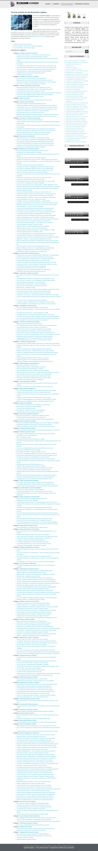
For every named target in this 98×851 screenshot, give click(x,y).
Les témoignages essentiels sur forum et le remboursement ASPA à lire (34, 688)
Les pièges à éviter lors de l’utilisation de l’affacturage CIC (31, 540)
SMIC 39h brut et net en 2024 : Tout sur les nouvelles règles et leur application (36, 794)
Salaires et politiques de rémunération (29, 733)
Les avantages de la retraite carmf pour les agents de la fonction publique (35, 689)
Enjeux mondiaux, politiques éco (28, 388)
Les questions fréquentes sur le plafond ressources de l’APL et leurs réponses (36, 459)
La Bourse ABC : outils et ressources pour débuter (29, 668)
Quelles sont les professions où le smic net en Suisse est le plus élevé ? (34, 177)
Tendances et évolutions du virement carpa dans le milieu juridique (33, 603)
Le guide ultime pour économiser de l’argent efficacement (31, 73)
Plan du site (71, 846)
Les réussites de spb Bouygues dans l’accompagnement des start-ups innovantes (37, 502)
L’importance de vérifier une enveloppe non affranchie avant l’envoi (33, 805)
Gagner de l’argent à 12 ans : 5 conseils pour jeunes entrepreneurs (33, 359)
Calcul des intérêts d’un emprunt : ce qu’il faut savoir (29, 224)
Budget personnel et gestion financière (29, 148)
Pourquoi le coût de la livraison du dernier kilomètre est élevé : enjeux (34, 397)
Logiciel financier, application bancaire (29, 569)
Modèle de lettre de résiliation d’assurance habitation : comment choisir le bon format (38, 114)
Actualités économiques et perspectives (30, 85)
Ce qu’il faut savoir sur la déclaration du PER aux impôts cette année (33, 469)
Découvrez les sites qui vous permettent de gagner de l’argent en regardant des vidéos (38, 289)
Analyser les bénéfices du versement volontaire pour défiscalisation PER (34, 468)
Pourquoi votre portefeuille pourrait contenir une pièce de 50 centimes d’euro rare (36, 661)
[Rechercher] (87, 51)
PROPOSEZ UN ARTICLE (82, 4)
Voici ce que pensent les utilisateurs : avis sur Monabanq (31, 282)
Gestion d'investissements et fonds (28, 525)
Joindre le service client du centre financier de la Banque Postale (32, 814)
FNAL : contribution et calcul (24, 437)
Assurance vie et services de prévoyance (30, 118)
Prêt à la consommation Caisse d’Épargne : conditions (30, 368)
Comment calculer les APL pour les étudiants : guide (29, 231)
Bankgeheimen (31, 36)
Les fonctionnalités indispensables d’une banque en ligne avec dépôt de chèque (36, 587)
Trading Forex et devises (26, 826)
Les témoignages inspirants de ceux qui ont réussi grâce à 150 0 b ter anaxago (36, 817)
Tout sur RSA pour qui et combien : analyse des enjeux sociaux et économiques (36, 390)
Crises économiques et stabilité (27, 381)
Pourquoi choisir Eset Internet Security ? (26, 408)
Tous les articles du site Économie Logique (24, 47)
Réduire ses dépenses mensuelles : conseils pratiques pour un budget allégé (35, 248)
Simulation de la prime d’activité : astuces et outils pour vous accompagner (35, 680)
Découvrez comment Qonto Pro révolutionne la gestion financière (33, 588)
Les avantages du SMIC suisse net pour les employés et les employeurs (34, 767)
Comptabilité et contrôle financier (28, 305)
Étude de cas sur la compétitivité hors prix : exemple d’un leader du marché (35, 401)
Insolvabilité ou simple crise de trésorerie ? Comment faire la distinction (34, 424)
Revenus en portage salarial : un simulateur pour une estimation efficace (34, 799)
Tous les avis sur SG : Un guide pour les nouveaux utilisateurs (32, 300)
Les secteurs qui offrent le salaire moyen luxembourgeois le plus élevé (34, 740)
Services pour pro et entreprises (28, 801)
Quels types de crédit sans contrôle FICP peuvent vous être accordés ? (34, 377)
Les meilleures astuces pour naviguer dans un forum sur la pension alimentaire (36, 641)
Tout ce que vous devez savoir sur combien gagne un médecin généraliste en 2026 (37, 184)
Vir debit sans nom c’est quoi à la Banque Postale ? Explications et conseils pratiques (38, 255)
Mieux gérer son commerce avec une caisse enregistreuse (31, 410)
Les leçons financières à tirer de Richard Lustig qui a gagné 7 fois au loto (35, 170)
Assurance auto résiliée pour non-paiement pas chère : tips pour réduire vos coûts (37, 109)
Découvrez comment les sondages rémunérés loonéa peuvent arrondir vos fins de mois (38, 653)
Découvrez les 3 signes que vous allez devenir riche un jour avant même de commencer (38, 334)
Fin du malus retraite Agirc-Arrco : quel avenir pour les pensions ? (33, 697)
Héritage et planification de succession (29, 547)
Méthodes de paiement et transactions (29, 601)
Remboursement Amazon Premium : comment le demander (31, 284)
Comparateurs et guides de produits (29, 273)
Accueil (47, 4)
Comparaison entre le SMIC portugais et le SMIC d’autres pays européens (35, 94)
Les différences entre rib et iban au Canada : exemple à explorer (32, 608)
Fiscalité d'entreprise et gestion (27, 428)
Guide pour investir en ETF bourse (25, 837)
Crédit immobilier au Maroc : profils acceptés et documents (31, 367)
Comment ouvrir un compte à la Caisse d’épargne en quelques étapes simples (36, 280)
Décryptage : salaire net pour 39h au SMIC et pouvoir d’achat (32, 765)
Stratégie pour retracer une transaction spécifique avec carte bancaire (34, 269)
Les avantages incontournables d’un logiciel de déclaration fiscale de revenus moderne (38, 592)
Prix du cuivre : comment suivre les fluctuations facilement (31, 83)
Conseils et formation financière (28, 341)
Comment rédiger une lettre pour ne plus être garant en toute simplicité (34, 374)
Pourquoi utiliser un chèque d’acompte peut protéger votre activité (33, 615)
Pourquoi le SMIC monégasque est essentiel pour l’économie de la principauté (36, 792)
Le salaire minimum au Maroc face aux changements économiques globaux (35, 754)
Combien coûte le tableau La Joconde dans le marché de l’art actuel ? (34, 55)
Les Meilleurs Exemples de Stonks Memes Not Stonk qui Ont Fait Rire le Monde (36, 82)
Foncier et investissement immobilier (29, 480)
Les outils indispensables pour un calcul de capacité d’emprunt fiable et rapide (36, 233)
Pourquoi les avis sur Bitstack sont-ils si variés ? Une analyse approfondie (35, 626)
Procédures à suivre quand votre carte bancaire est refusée (31, 271)
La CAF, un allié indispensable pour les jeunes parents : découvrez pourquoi (35, 208)
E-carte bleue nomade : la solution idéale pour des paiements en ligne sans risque (37, 264)
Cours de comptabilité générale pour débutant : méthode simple (32, 307)
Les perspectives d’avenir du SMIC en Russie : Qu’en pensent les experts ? (35, 89)
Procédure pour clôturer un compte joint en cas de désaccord (32, 251)
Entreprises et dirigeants (26, 403)
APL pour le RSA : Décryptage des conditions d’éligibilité (30, 183)
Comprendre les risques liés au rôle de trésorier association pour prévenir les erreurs (37, 523)
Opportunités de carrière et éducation (29, 637)
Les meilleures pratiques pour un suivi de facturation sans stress (33, 541)
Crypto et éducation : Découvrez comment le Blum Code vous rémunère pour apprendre (38, 652)
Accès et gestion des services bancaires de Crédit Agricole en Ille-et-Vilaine (35, 141)
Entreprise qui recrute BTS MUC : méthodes (27, 500)
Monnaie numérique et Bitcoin (27, 619)
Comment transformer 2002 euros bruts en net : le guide (30, 439)
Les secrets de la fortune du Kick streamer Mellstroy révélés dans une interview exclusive (38, 821)
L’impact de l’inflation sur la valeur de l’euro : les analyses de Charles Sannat (35, 426)
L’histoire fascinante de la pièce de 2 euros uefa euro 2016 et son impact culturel (36, 67)
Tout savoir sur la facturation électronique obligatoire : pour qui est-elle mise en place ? (38, 318)
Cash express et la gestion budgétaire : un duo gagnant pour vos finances (35, 222)
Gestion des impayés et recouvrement (29, 529)
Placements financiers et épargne (28, 655)
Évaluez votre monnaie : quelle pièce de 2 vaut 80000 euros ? (32, 621)
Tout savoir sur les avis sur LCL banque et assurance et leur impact (33, 138)
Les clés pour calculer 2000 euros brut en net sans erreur (30, 179)
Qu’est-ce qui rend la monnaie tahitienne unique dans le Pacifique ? (33, 624)
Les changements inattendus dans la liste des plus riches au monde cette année (36, 65)
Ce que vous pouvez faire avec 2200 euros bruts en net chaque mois (33, 221)
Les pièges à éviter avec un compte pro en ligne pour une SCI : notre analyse (35, 314)
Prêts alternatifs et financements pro (29, 704)
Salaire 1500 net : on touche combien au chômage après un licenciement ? (35, 796)
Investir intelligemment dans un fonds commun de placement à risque (34, 340)
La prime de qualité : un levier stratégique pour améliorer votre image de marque (36, 722)
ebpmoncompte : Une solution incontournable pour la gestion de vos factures (36, 574)
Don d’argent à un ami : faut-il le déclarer (27, 435)
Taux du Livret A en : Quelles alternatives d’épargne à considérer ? (33, 664)
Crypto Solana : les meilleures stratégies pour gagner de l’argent (32, 632)
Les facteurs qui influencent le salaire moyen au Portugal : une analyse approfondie (37, 763)
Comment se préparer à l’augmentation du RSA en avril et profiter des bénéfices (36, 215)
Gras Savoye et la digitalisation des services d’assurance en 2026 (33, 825)
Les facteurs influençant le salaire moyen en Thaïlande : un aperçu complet (35, 776)
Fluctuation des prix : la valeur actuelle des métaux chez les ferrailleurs (34, 71)
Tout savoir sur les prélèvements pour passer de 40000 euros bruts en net (35, 448)
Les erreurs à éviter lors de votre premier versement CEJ (30, 165)
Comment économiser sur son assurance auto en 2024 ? (30, 112)
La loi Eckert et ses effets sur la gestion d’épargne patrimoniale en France (35, 386)
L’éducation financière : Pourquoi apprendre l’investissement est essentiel (35, 361)
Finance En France (41, 36)
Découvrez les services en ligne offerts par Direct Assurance (31, 103)
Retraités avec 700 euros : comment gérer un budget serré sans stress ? (34, 239)
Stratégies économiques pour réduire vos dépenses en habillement (33, 249)
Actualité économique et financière (28, 53)
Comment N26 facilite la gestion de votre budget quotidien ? (31, 157)
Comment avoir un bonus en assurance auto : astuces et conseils (33, 110)
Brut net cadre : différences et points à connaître (28, 450)
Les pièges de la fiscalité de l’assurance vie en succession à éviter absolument (36, 129)
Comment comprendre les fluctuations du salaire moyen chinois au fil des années (37, 747)
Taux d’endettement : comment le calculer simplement (30, 206)
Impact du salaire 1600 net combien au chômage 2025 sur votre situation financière (37, 240)
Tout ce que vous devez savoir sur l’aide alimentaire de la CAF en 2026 (34, 100)
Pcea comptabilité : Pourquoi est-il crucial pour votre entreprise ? (32, 320)
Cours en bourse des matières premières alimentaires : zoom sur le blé (34, 835)
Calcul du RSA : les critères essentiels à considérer (29, 152)
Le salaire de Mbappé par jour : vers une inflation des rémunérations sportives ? (36, 751)
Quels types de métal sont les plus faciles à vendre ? (29, 323)
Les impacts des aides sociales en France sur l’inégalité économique (33, 392)
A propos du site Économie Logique (22, 44)
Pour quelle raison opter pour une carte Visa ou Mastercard (31, 266)
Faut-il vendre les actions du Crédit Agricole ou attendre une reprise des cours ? (36, 332)
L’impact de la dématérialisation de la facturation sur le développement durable (36, 399)
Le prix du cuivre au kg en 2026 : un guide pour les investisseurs (32, 662)
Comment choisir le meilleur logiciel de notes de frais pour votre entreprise (35, 590)
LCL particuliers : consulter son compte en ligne (28, 576)
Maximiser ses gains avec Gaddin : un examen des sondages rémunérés (34, 336)
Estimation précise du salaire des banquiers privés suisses (31, 736)
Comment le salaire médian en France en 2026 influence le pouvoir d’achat (35, 762)
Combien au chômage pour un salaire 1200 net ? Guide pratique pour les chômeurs (37, 159)
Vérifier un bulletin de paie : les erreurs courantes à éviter (30, 783)
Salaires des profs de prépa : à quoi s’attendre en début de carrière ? (33, 790)
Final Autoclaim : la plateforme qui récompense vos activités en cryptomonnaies (36, 630)
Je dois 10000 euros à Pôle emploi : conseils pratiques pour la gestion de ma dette (37, 536)
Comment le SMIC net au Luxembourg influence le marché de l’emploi (34, 785)
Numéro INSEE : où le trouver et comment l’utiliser (29, 406)
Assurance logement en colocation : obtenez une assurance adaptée (33, 132)
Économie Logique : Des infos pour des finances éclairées (28, 46)
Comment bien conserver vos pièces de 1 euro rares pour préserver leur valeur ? (36, 212)
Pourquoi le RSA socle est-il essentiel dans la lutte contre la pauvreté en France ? (36, 725)
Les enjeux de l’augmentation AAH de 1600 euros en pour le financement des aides (37, 202)
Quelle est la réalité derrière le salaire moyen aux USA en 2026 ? (32, 749)
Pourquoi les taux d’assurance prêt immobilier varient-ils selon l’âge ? (34, 376)
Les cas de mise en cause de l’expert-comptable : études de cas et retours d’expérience (38, 316)
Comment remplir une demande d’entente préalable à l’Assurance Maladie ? (35, 711)
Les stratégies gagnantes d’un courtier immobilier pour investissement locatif (36, 484)
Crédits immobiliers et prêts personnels (30, 363)
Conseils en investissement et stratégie (29, 321)
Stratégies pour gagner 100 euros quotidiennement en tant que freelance (34, 338)
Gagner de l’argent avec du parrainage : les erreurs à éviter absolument (34, 331)
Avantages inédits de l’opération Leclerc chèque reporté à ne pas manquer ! (35, 235)
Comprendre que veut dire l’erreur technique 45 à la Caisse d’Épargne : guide (35, 278)
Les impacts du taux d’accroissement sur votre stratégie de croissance (34, 520)
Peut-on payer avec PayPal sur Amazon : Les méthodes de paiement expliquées (36, 610)
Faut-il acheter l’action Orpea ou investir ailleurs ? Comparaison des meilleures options (38, 666)
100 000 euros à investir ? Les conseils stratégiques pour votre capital (34, 329)
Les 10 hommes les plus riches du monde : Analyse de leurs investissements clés (37, 325)
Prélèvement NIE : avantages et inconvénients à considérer (31, 466)
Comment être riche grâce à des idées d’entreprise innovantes (32, 498)
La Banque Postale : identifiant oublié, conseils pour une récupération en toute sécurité (38, 343)
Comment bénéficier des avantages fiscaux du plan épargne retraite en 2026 (35, 691)
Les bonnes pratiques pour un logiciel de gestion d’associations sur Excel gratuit (36, 581)
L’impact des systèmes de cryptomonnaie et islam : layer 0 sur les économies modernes (38, 628)
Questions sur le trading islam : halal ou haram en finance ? (31, 830)
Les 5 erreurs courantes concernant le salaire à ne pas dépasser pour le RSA (35, 742)
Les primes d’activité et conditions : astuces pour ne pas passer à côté (34, 192)
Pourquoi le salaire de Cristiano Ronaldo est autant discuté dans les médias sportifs (37, 743)
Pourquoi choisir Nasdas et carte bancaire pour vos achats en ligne (33, 260)
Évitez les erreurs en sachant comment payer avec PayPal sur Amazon (34, 612)
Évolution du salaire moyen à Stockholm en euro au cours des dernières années (36, 745)
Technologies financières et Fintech (29, 823)
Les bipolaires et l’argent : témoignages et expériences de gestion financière (35, 166)
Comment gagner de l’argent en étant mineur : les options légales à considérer (36, 230)
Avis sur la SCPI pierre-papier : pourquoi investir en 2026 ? (31, 670)
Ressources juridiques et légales (28, 724)
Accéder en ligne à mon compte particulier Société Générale (31, 572)
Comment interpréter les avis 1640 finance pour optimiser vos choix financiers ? (36, 303)
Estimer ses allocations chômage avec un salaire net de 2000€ (32, 172)
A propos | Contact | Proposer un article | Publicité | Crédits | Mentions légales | (46, 846)
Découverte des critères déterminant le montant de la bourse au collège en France (37, 455)
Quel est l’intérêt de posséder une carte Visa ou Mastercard (31, 267)
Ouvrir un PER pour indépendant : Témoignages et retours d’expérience (34, 819)
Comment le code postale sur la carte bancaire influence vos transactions (35, 257)
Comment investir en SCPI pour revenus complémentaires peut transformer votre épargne (39, 673)
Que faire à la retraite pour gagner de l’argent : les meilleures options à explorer (36, 695)
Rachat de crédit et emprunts (27, 713)
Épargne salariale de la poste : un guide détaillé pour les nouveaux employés (35, 350)
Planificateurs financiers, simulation (29, 677)
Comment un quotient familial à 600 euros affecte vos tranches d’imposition (35, 477)
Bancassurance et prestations (27, 136)
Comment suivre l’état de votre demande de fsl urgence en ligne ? (33, 150)
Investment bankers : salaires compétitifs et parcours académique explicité (35, 774)
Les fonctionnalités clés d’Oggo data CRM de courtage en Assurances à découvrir (37, 597)
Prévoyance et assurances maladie (28, 709)
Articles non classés (25, 98)
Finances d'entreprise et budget (28, 421)
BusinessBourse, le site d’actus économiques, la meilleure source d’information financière (39, 92)
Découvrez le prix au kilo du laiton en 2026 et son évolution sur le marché (35, 80)
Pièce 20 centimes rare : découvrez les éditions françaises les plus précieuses (36, 69)
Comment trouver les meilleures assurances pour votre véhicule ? (33, 134)
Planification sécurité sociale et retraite (29, 698)
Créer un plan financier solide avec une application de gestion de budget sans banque (38, 237)
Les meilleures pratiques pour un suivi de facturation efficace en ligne (34, 543)
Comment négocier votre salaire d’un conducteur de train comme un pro (34, 787)
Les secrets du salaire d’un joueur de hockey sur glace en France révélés (34, 760)
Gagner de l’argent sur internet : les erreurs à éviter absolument (32, 228)
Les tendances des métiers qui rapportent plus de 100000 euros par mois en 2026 (37, 642)
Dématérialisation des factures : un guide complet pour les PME (32, 312)
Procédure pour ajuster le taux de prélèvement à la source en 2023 (33, 457)
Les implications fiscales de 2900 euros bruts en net (29, 464)
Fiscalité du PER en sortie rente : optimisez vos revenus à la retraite (33, 693)
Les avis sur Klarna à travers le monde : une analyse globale (31, 78)
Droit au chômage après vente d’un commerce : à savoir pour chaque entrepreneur (37, 522)
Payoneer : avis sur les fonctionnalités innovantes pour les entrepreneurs (34, 578)
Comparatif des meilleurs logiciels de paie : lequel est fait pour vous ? (34, 585)
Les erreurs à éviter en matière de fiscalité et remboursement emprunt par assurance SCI (38, 430)
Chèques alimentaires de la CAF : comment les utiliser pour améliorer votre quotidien (37, 219)
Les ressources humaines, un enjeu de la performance (30, 412)
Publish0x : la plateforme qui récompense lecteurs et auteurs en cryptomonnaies (36, 633)
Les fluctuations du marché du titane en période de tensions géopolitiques (35, 419)
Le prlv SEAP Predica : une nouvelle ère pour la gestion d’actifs (32, 527)
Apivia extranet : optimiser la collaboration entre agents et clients (33, 803)
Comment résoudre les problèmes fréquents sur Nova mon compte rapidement (36, 579)
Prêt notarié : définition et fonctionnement (27, 365)
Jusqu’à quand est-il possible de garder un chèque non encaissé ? (33, 358)
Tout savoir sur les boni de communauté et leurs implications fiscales (34, 556)
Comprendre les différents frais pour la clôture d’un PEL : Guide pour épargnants (36, 193)
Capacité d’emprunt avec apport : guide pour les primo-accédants (33, 370)
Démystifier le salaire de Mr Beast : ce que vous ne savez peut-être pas (34, 781)
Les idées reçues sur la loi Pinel (24, 74)
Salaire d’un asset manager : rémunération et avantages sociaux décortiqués (36, 738)
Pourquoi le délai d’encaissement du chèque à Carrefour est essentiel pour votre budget (38, 186)
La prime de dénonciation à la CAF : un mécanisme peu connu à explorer (34, 491)
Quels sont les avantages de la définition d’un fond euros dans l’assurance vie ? (36, 130)
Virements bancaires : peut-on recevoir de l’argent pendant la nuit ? (33, 246)
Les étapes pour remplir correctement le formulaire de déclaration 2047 (34, 478)
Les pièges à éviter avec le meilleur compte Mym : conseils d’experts (33, 201)
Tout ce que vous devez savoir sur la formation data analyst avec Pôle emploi (36, 650)
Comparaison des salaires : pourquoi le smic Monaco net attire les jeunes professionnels (38, 789)
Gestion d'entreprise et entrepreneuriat (29, 496)
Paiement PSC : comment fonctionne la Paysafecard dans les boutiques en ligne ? (37, 617)
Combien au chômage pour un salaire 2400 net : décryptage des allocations (35, 217)
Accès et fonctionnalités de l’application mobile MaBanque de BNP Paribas (35, 139)
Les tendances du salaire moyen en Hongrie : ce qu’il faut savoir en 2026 (34, 772)
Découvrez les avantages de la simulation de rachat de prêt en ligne (33, 718)
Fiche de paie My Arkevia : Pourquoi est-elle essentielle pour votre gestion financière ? (38, 769)
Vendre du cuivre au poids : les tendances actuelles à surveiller (32, 56)
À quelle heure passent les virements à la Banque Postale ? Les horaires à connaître (37, 606)
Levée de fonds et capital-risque (28, 563)
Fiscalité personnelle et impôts (27, 431)
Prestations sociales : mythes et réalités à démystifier (30, 119)
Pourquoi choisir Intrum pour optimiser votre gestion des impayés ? (33, 534)
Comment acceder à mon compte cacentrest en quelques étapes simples (35, 570)
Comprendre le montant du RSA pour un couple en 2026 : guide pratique (34, 210)
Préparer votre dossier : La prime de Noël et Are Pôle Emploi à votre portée (35, 195)
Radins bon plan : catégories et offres (26, 287)
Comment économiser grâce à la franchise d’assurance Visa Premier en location (36, 116)
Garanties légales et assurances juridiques (30, 487)
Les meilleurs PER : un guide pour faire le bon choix (29, 671)
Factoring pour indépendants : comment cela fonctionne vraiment (33, 415)
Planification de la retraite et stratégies (29, 682)
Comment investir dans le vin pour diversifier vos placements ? (32, 327)
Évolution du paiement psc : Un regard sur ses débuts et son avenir (33, 605)
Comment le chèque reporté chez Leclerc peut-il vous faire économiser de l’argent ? (37, 204)
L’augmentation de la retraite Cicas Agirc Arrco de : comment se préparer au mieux (37, 684)
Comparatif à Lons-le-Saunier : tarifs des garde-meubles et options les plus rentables (37, 294)
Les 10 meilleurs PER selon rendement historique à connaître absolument (35, 675)
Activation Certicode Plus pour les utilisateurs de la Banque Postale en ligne (35, 143)
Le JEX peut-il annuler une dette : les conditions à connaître (31, 545)
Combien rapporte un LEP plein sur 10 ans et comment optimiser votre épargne (36, 197)
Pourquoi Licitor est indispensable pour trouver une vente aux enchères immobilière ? (38, 486)
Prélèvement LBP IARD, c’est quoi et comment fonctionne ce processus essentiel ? (37, 105)
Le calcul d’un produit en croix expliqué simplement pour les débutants (34, 349)
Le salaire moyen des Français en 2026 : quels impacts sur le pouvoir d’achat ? (36, 734)
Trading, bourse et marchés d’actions (29, 832)
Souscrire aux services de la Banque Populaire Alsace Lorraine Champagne (35, 145)
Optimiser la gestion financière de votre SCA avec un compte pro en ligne (35, 518)
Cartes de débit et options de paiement (29, 253)
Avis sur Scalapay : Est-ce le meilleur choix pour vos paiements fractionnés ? (35, 258)
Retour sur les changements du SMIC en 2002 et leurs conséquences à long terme (37, 453)
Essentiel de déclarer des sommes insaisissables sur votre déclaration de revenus (37, 475)
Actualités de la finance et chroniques (29, 76)
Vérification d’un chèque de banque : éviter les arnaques (30, 489)
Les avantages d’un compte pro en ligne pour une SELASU (31, 808)
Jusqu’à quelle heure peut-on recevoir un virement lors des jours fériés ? (34, 614)
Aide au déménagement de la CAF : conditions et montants (31, 199)
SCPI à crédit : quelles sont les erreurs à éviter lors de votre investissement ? (35, 482)
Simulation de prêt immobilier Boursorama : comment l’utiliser (32, 679)
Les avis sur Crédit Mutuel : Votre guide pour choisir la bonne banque (34, 293)
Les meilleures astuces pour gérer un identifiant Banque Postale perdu (34, 213)
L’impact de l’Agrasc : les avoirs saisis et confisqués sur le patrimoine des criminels (37, 731)
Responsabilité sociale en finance (28, 720)
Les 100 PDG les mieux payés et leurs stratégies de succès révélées (33, 404)
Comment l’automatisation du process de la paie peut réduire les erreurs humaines (37, 513)
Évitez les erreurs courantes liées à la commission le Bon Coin (32, 285)
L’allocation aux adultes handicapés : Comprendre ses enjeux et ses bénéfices (36, 433)
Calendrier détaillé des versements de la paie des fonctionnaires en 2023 (34, 771)
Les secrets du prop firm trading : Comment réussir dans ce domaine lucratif (35, 828)
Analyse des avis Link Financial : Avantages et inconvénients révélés (33, 291)
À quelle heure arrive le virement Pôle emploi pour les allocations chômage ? (35, 798)
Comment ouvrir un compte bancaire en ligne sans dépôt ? (31, 147)
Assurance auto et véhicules (27, 102)
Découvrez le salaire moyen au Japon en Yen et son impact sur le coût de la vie (36, 758)
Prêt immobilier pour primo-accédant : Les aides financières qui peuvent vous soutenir (38, 372)
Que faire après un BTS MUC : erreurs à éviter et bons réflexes (32, 644)
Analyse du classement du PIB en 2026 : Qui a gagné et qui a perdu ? (34, 87)
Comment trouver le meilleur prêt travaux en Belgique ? (30, 379)
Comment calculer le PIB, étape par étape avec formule (30, 96)
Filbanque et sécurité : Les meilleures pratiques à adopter (31, 599)
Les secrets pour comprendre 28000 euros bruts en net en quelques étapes (35, 168)
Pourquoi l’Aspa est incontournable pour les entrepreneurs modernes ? (34, 686)
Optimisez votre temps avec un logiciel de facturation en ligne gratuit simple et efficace (38, 583)
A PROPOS (56, 4)
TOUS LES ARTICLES (67, 4)
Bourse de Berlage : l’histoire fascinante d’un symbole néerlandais (33, 834)
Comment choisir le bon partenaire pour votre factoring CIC (31, 417)
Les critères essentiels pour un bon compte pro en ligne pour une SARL (34, 807)
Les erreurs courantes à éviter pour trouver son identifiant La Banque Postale (35, 302)
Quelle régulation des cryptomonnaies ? (26, 839)
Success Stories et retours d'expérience (30, 816)
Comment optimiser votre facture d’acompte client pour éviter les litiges (34, 507)
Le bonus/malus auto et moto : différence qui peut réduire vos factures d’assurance (37, 107)
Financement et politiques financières (29, 413)
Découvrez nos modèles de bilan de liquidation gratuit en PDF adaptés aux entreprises (38, 422)
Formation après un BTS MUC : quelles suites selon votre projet (32, 639)
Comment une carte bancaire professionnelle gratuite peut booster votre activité (36, 262)
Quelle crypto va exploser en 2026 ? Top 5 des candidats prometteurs (34, 623)
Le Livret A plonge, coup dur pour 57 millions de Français (31, 91)
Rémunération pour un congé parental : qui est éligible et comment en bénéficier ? (37, 756)
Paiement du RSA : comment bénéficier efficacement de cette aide (33, 226)
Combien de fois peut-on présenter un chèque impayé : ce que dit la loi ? (34, 538)
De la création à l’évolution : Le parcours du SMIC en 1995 (31, 451)
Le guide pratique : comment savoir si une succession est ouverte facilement (35, 561)
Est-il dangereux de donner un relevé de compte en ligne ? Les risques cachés (36, 181)
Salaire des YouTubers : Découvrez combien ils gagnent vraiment (33, 752)
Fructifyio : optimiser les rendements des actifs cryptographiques (33, 635)
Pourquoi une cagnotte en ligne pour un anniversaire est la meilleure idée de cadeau (37, 352)
